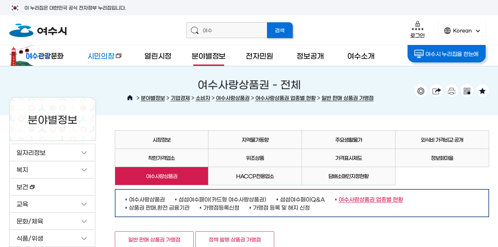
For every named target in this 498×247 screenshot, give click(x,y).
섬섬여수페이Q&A (302, 199)
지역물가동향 (255, 139)
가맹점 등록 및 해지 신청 (281, 207)
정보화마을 (442, 157)
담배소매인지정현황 (348, 175)
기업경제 (180, 97)
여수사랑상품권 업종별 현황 (285, 97)
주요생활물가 (348, 139)
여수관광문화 (38, 55)
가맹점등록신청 (221, 207)
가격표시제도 (348, 157)
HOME (130, 98)
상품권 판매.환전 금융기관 (159, 207)
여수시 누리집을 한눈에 (446, 54)
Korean (462, 33)
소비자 (203, 97)
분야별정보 (209, 55)
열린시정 (157, 55)
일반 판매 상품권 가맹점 (347, 97)
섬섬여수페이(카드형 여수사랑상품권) (222, 199)
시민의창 (98, 59)
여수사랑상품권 (233, 97)
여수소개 (360, 55)
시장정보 (161, 139)
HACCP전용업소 (255, 175)
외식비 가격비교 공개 (442, 139)
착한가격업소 (161, 157)
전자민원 (259, 55)
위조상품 (255, 157)
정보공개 (310, 55)
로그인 (417, 29)
